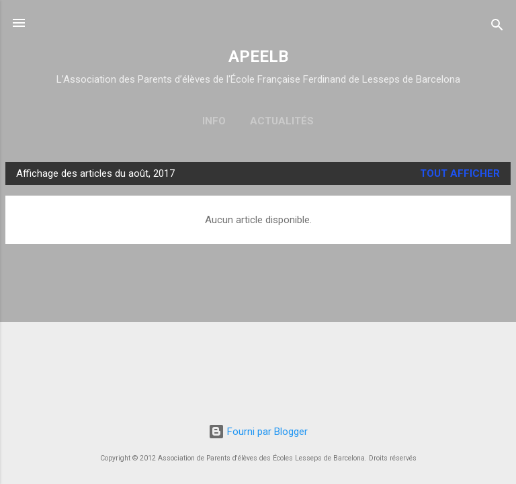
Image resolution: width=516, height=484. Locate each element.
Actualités (282, 121)
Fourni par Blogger (258, 432)
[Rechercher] (497, 27)
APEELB (258, 56)
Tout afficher (460, 173)
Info (214, 121)
